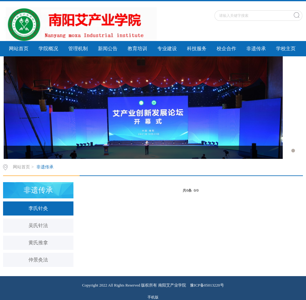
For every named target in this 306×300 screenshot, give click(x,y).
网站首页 (18, 48)
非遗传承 (256, 48)
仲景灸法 (38, 259)
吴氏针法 (38, 225)
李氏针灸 (38, 208)
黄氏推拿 (38, 242)
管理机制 (78, 48)
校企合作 (226, 48)
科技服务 (197, 48)
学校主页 (286, 48)
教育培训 (137, 48)
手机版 (153, 297)
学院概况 (48, 48)
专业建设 (167, 48)
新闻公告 (108, 48)
